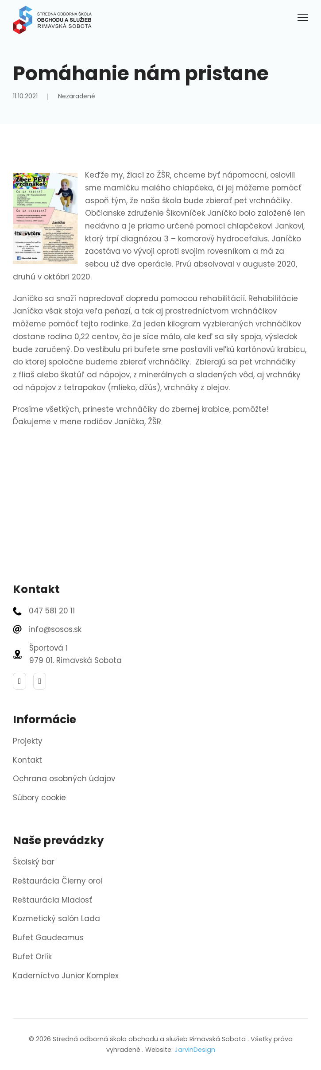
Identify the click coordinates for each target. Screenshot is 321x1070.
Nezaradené (76, 96)
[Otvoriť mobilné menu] (303, 17)
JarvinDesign (194, 1049)
